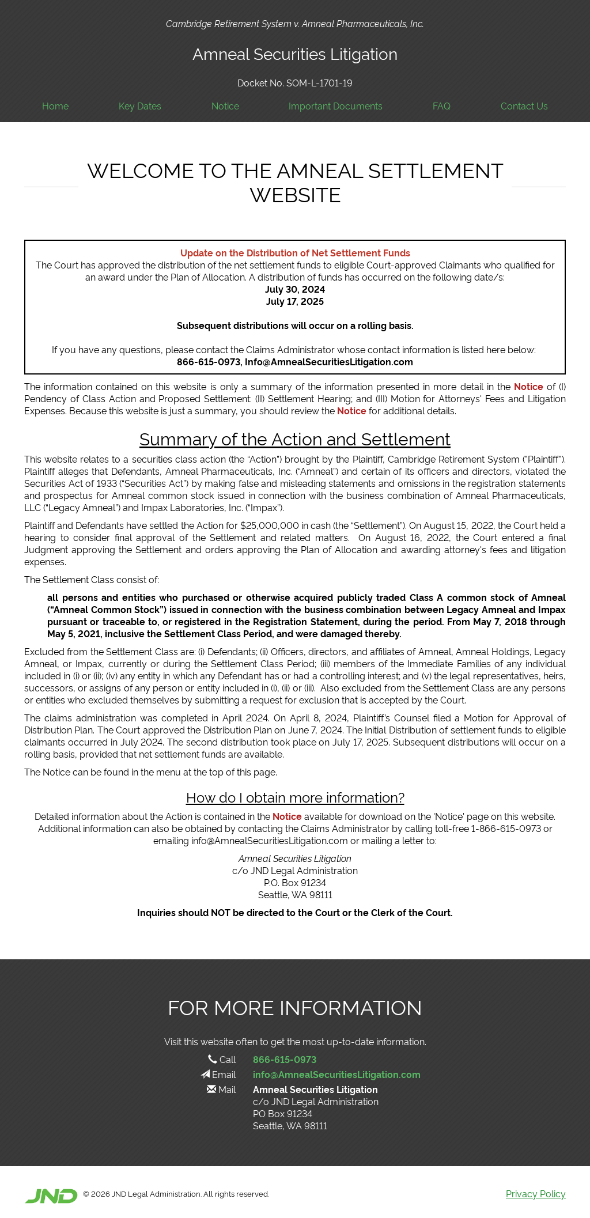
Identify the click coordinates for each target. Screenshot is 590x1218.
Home (55, 106)
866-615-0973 (284, 1059)
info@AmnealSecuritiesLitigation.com (337, 1074)
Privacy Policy (536, 1193)
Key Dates (140, 106)
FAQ (442, 106)
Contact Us (524, 106)
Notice (225, 106)
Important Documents (336, 106)
